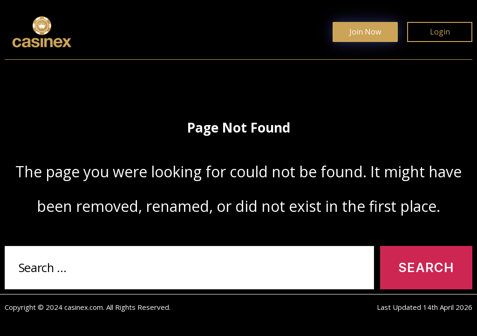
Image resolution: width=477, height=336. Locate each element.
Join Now (365, 32)
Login (440, 32)
